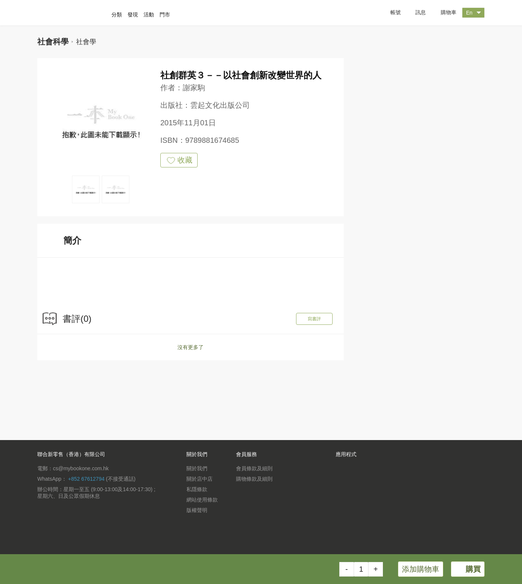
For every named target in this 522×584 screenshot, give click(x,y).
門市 (165, 15)
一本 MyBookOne (77, 12)
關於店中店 (199, 479)
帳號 (390, 12)
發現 (133, 15)
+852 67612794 (86, 479)
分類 (116, 15)
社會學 (86, 41)
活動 (149, 15)
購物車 (443, 13)
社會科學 (53, 41)
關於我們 (196, 468)
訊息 (415, 12)
